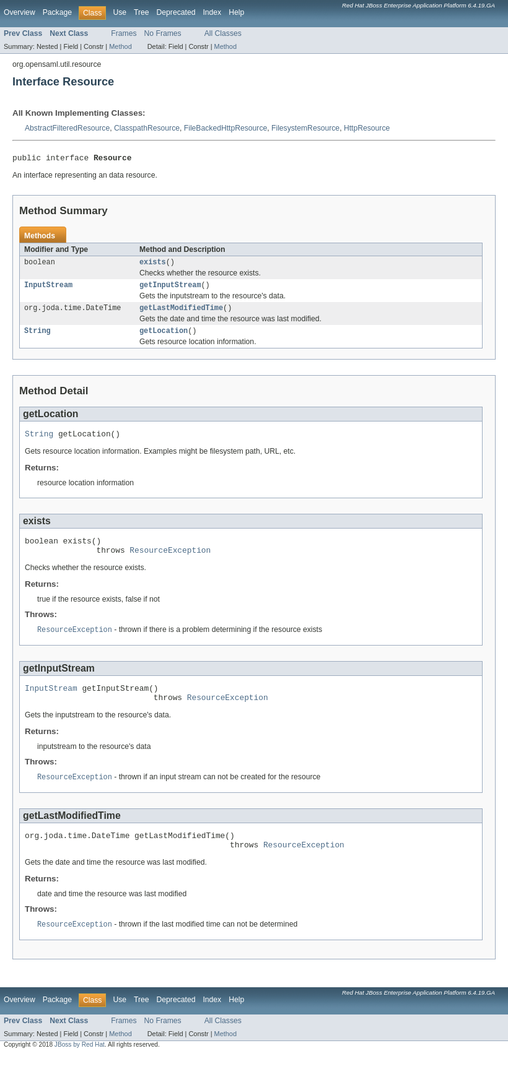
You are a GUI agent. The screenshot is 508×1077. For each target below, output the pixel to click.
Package (57, 12)
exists (152, 265)
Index (212, 12)
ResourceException (170, 562)
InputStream (48, 289)
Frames (123, 33)
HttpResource (367, 128)
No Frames (163, 33)
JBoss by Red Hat (80, 1066)
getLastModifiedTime (181, 313)
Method (120, 46)
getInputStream (170, 289)
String (37, 337)
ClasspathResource (147, 128)
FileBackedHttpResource (225, 128)
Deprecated (176, 12)
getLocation (163, 337)
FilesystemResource (305, 128)
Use (119, 12)
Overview (19, 12)
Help (236, 12)
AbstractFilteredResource (67, 128)
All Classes (223, 33)
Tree (141, 12)
